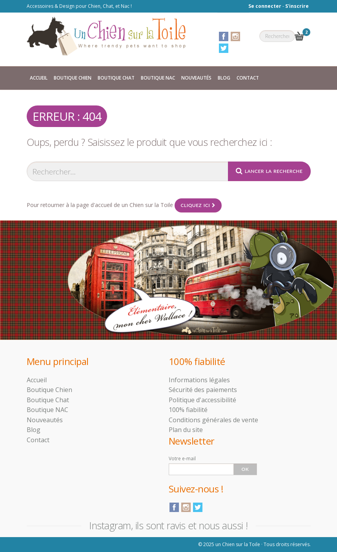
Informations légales (199, 380)
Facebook (223, 36)
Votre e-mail (182, 458)
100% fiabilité (188, 409)
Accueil (38, 77)
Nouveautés (196, 77)
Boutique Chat (116, 77)
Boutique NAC (158, 77)
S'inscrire (297, 6)
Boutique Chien (72, 77)
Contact (248, 77)
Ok (245, 469)
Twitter (223, 48)
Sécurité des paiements (203, 389)
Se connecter (264, 6)
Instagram (235, 36)
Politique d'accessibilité (202, 400)
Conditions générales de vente (213, 420)
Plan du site (186, 429)
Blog (224, 77)
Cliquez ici (198, 205)
